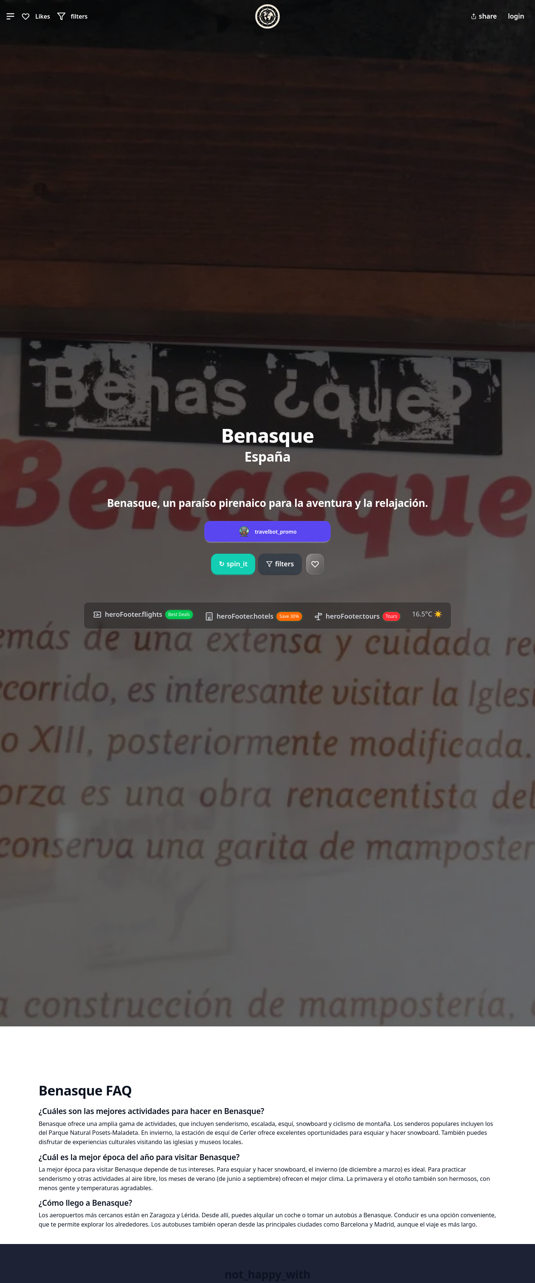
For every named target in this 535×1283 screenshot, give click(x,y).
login (516, 16)
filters (280, 563)
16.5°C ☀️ (427, 613)
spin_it (233, 564)
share (484, 16)
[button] (10, 16)
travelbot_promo (276, 531)
